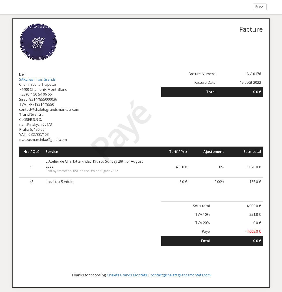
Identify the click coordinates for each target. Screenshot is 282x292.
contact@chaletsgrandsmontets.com (181, 275)
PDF (260, 7)
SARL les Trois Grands (37, 79)
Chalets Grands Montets (127, 275)
